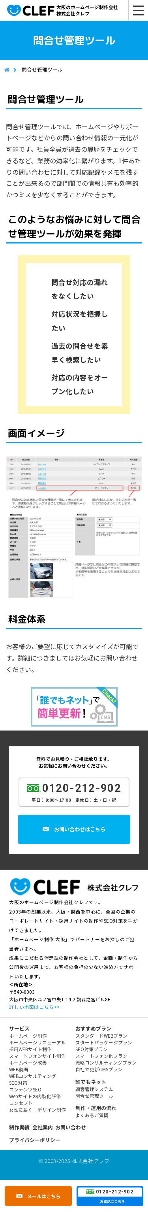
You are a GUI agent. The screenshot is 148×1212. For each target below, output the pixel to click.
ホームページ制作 (28, 1035)
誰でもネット (90, 1082)
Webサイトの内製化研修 (35, 1096)
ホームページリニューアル (37, 1042)
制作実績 (19, 1127)
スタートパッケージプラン (103, 1042)
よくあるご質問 (92, 1115)
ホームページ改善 (28, 1062)
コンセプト (21, 1102)
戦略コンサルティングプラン (106, 1062)
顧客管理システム (94, 1089)
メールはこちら (43, 1196)
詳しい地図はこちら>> (34, 1006)
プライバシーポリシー (34, 1140)
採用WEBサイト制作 (30, 1049)
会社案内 (42, 1127)
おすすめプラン (93, 1028)
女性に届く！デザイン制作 (37, 1109)
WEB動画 (18, 1069)
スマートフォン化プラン (101, 1055)
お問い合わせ (70, 1127)
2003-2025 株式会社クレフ (77, 1161)
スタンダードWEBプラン (101, 1035)
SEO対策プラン (91, 1049)
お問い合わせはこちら (81, 829)
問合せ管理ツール (94, 1095)
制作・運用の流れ (95, 1108)
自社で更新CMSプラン (98, 1069)
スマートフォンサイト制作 (37, 1055)
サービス (19, 1028)
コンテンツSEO (25, 1089)
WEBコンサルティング (32, 1075)
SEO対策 (18, 1082)
